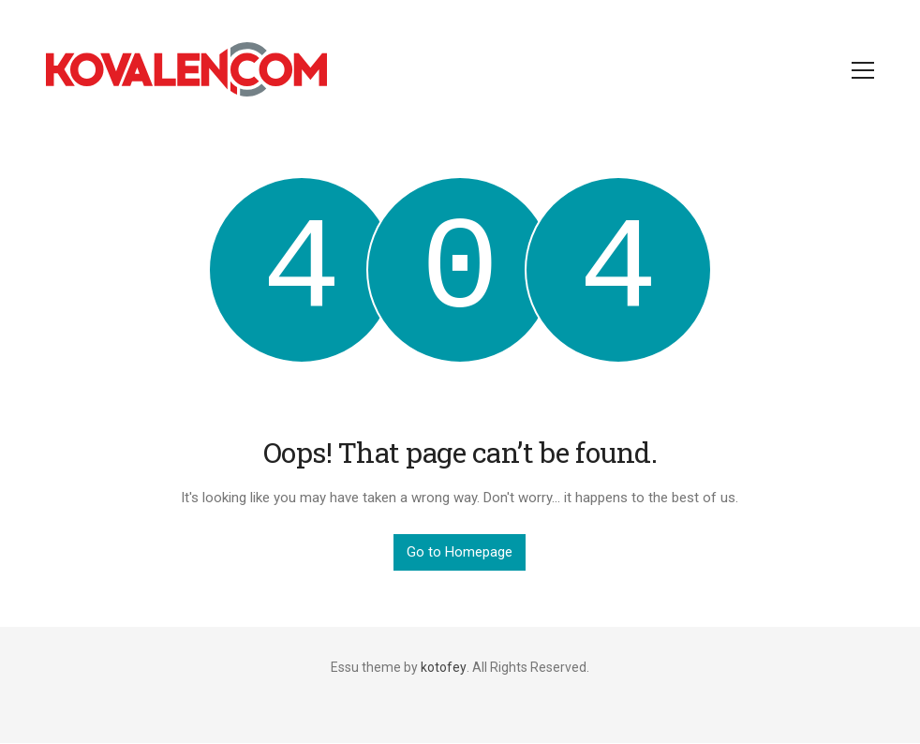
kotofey (444, 667)
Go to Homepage (459, 551)
